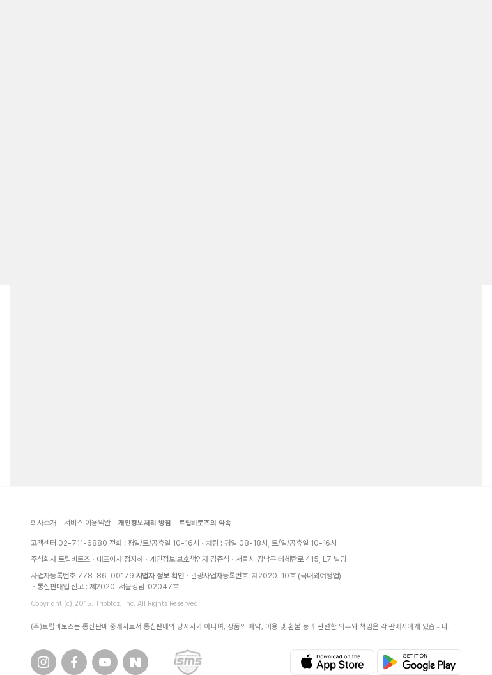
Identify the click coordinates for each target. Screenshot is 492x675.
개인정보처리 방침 (144, 523)
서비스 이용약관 (87, 522)
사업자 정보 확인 (160, 575)
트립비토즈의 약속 (205, 523)
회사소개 (43, 522)
